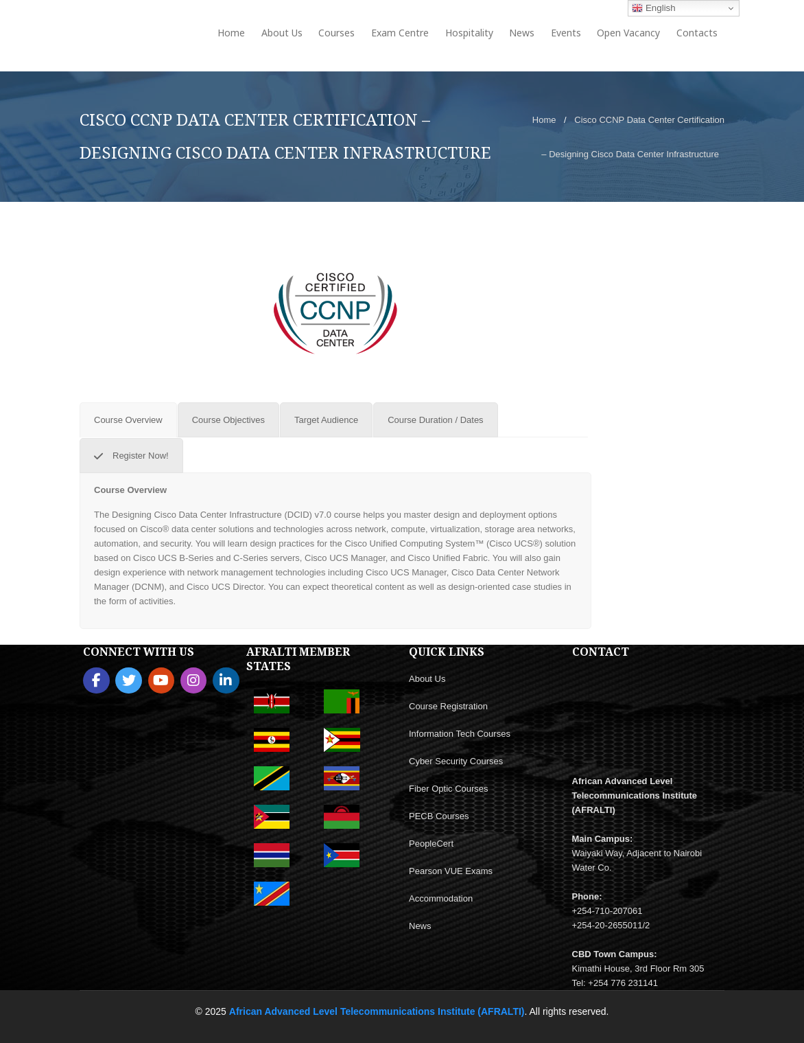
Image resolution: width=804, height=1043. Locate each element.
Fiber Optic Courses (448, 788)
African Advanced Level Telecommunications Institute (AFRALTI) (377, 1011)
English (653, 8)
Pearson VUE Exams (451, 871)
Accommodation (441, 898)
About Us (427, 679)
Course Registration (448, 706)
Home (544, 120)
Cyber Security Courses (456, 761)
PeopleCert (431, 843)
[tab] (128, 419)
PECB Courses (439, 816)
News (420, 926)
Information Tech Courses (459, 734)
